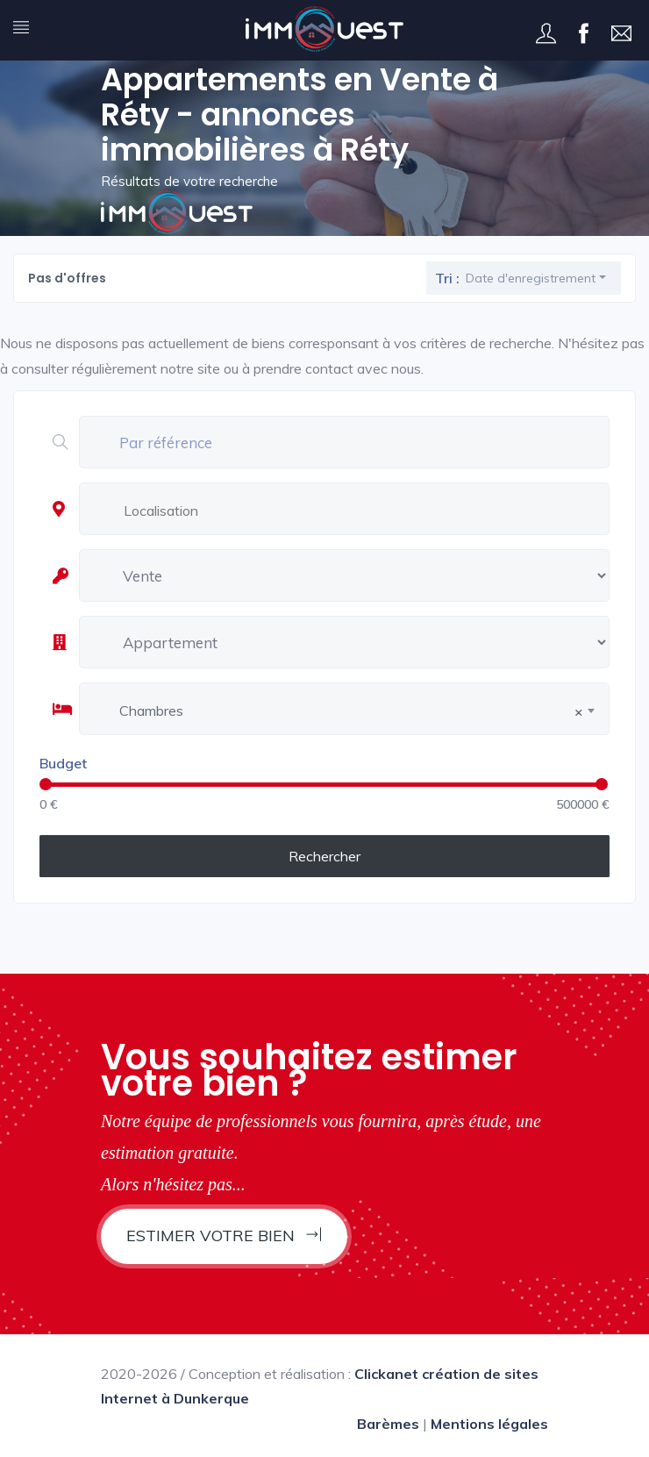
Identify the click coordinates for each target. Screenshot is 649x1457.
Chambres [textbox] (351, 711)
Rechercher (324, 856)
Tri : (447, 278)
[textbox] (368, 510)
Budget (63, 763)
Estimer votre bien (224, 1235)
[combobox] (364, 511)
